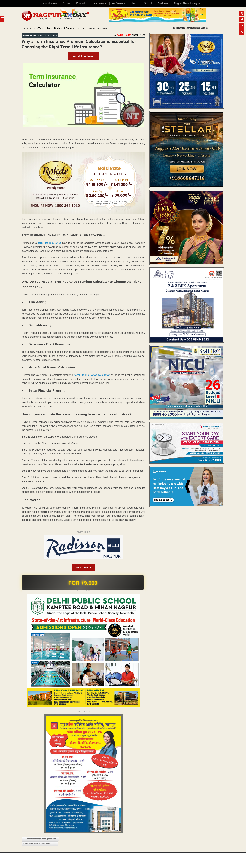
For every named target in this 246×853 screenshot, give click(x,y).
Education (81, 3)
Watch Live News (83, 56)
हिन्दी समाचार (100, 3)
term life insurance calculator (92, 375)
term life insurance (49, 243)
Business (163, 3)
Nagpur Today (124, 35)
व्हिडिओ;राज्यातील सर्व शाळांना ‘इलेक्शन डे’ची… (40, 839)
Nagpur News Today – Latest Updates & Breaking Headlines (54, 28)
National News (49, 3)
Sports (66, 3)
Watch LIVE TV (83, 567)
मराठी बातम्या (118, 3)
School (148, 3)
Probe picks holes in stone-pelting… (39, 844)
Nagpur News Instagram (187, 3)
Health (134, 3)
